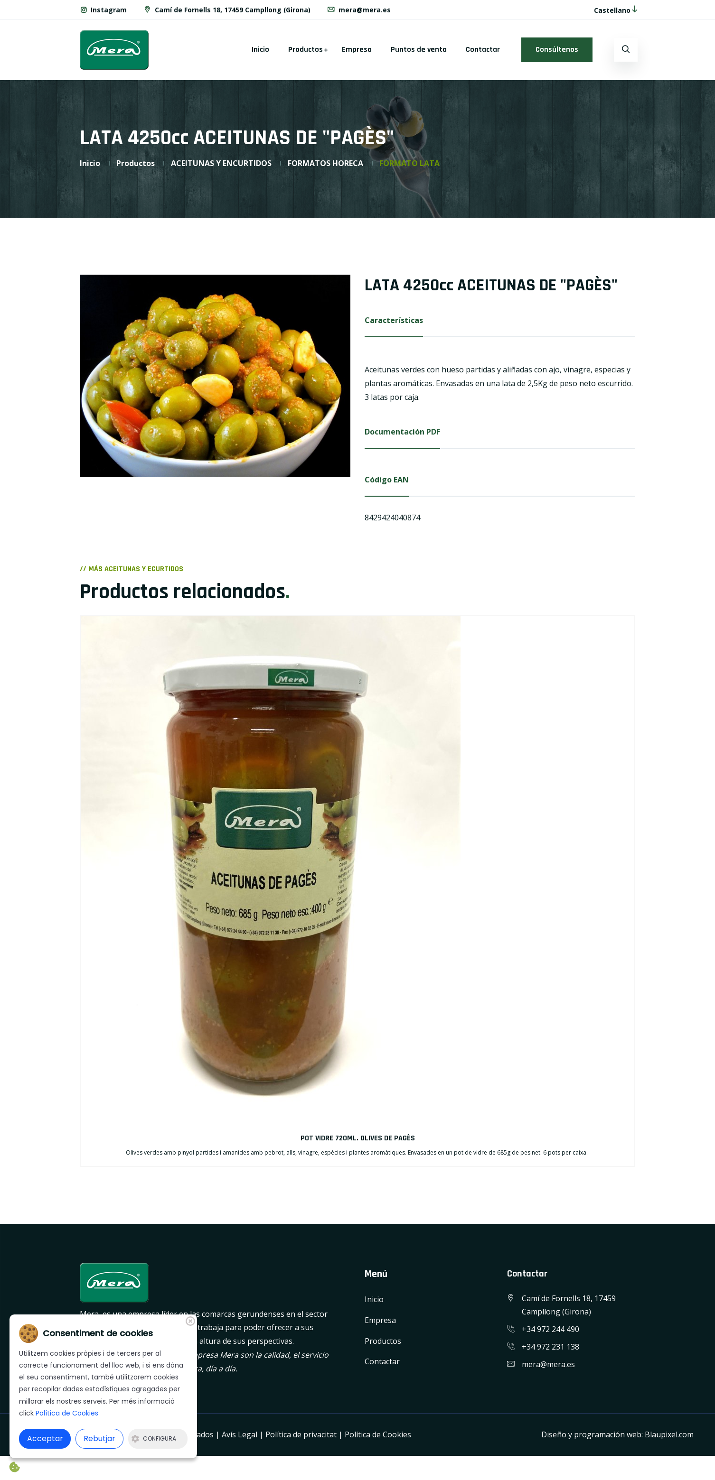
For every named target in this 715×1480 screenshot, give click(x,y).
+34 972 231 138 (550, 1346)
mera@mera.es (359, 9)
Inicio (260, 50)
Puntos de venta (419, 50)
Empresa (357, 50)
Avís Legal (239, 1435)
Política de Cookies (378, 1435)
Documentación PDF (402, 431)
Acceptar (45, 1438)
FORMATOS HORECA (325, 163)
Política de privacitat (301, 1435)
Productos (305, 50)
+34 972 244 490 (550, 1329)
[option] (215, 376)
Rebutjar (99, 1438)
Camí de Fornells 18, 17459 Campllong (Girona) (227, 9)
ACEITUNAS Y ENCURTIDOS (221, 163)
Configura (154, 1438)
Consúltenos (557, 50)
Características (394, 320)
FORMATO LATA (409, 163)
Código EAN (387, 479)
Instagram (103, 9)
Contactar (483, 50)
